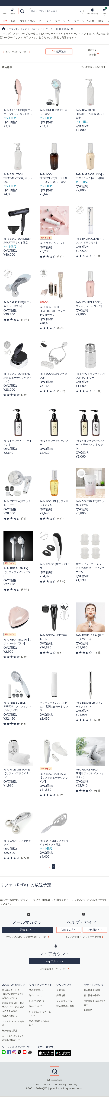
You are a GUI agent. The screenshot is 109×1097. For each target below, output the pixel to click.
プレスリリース (64, 1000)
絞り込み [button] (61, 51)
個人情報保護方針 (92, 989)
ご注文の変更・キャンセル (53, 968)
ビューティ (45, 21)
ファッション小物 (84, 21)
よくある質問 (72, 937)
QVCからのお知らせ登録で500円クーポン (26, 936)
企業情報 (60, 989)
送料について (35, 995)
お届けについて (37, 1000)
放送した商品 (27, 21)
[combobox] (53, 11)
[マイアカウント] (92, 12)
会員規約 (88, 1009)
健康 (100, 21)
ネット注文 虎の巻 (92, 937)
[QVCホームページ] (3, 29)
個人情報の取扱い (92, 995)
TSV (5, 21)
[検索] (80, 11)
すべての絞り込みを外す (93, 67)
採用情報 (60, 995)
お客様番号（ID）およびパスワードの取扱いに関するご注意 (13, 1006)
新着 (13, 21)
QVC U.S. (36, 1084)
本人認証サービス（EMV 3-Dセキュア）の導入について (13, 993)
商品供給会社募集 (65, 1006)
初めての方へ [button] (68, 929)
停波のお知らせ (9, 1015)
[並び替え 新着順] (97, 54)
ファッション (62, 21)
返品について (35, 1006)
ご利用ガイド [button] (95, 929)
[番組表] (12, 12)
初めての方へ (35, 989)
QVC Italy (73, 1084)
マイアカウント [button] (54, 961)
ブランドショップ (18, 28)
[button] (5, 12)
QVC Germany (60, 1084)
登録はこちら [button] (27, 929)
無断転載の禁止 (9, 1030)
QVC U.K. (47, 1084)
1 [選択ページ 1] (53, 866)
